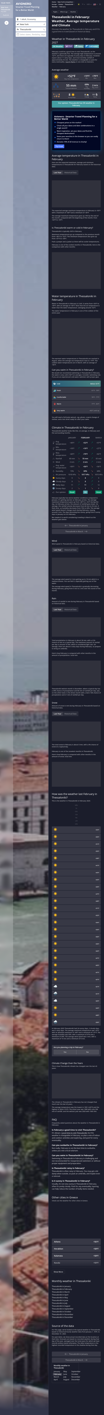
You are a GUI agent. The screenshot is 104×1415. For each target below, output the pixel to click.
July (64, 1377)
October (74, 1374)
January (57, 1371)
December (75, 1379)
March (56, 1377)
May (65, 1371)
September (75, 1371)
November (75, 1377)
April (56, 1379)
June (65, 1374)
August (66, 1379)
